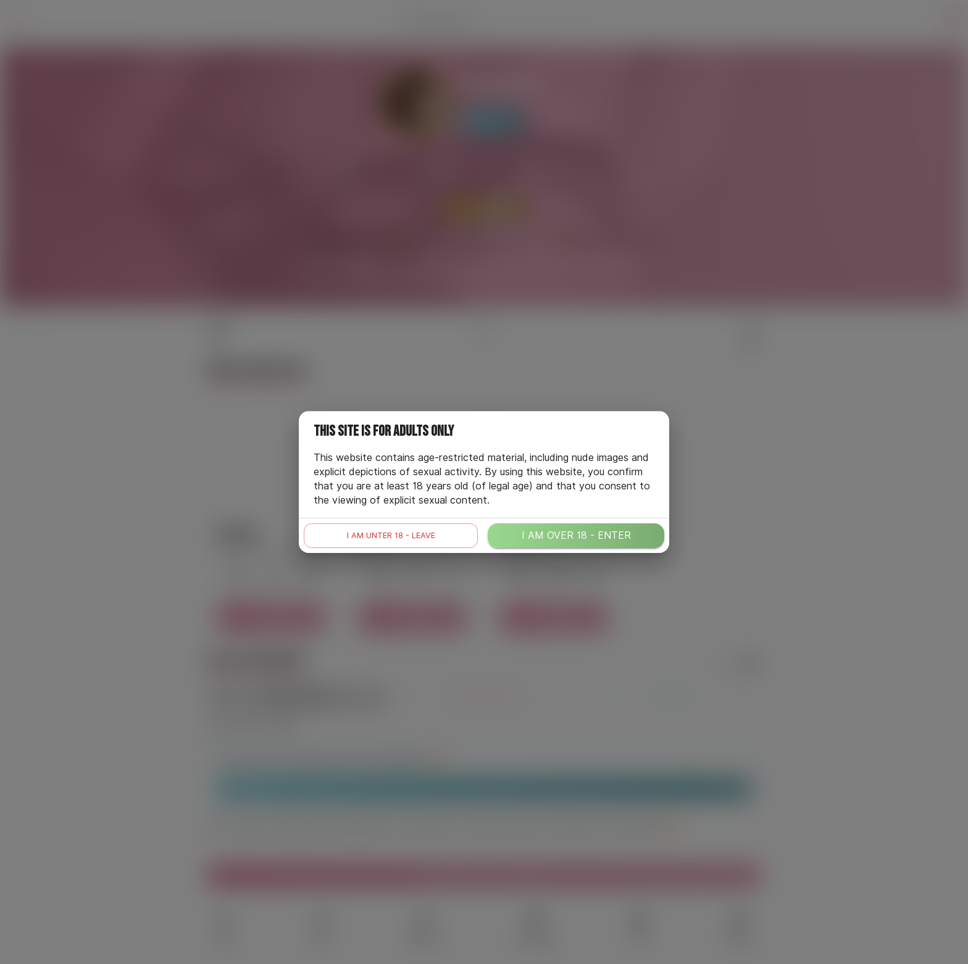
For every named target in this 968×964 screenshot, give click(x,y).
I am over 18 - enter (576, 535)
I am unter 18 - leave (391, 535)
